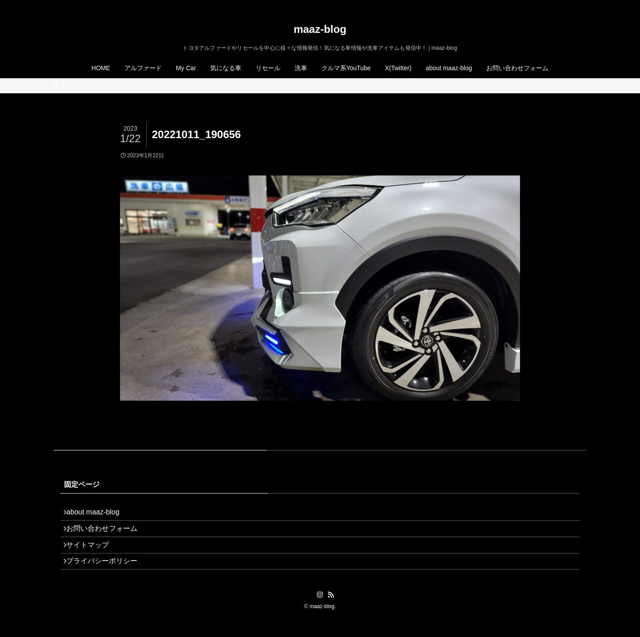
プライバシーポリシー (106, 577)
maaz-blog (320, 29)
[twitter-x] (546, 5)
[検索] (581, 5)
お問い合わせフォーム (106, 535)
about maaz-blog (97, 514)
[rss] (569, 5)
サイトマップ (92, 556)
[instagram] (558, 5)
